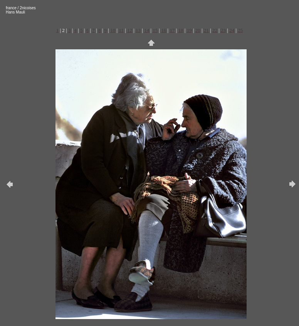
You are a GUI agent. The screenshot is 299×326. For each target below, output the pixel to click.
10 (112, 30)
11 (121, 30)
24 (231, 30)
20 (197, 30)
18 (180, 30)
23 (223, 30)
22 (214, 30)
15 (155, 30)
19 (189, 30)
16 (163, 30)
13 (138, 30)
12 (129, 30)
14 (146, 30)
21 (206, 30)
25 (240, 30)
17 (172, 30)
